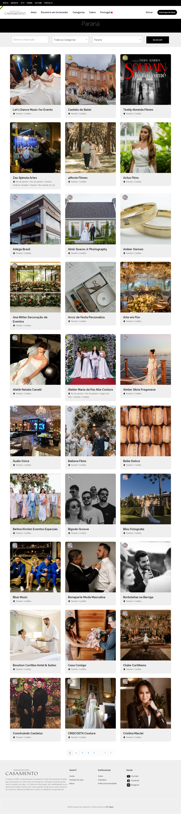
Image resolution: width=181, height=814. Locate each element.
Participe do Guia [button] (167, 12)
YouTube (132, 776)
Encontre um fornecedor (54, 12)
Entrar (149, 12)
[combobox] (70, 39)
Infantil (14, 3)
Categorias (79, 12)
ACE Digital (109, 807)
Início (33, 12)
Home (72, 776)
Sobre (92, 12)
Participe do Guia (76, 780)
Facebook (132, 780)
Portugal (106, 12)
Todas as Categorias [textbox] (65, 39)
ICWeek (29, 3)
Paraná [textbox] (98, 39)
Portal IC (48, 3)
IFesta (5, 3)
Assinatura (102, 780)
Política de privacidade (107, 783)
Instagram (132, 785)
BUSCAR (157, 40)
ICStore (38, 3)
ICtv (22, 3)
